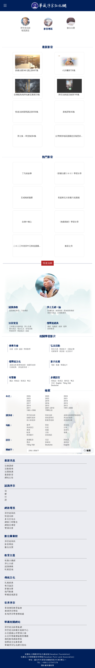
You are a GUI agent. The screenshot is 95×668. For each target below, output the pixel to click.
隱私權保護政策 (47, 665)
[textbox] (54, 450)
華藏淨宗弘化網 (49, 5)
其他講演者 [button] (23, 367)
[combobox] (60, 450)
